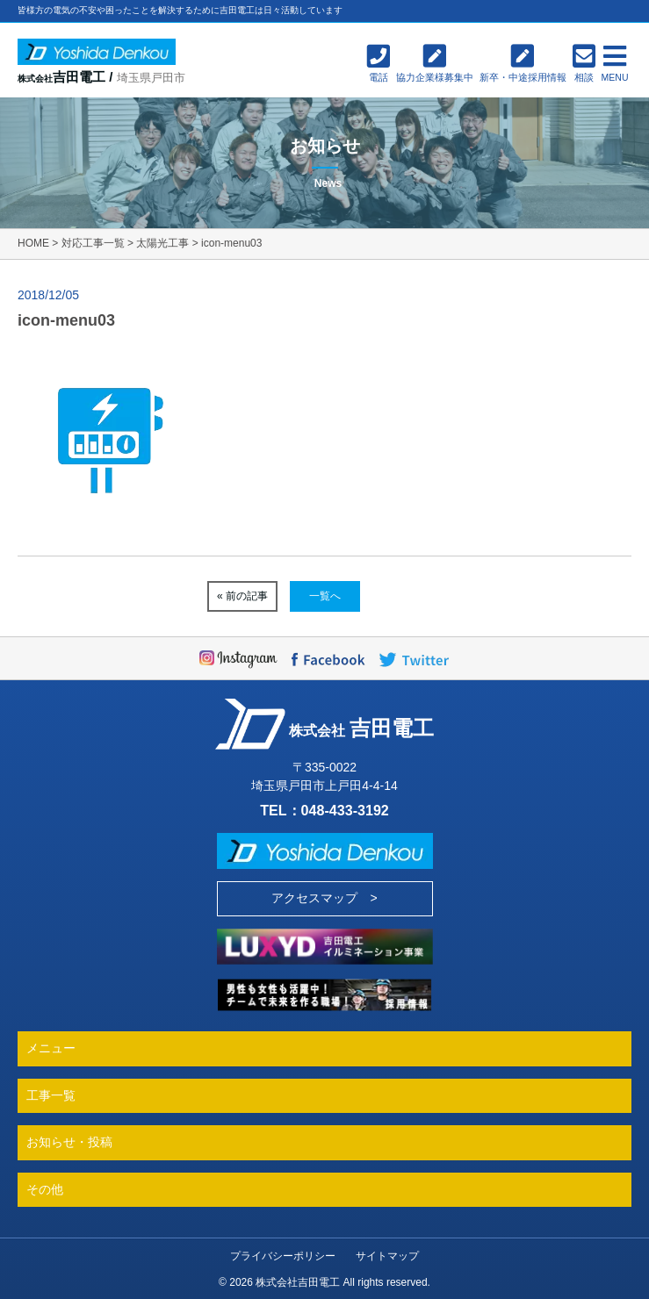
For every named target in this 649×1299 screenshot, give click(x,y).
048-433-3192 (345, 810)
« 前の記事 (242, 596)
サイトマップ (387, 1256)
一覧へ (325, 596)
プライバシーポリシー (282, 1256)
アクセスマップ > (324, 898)
